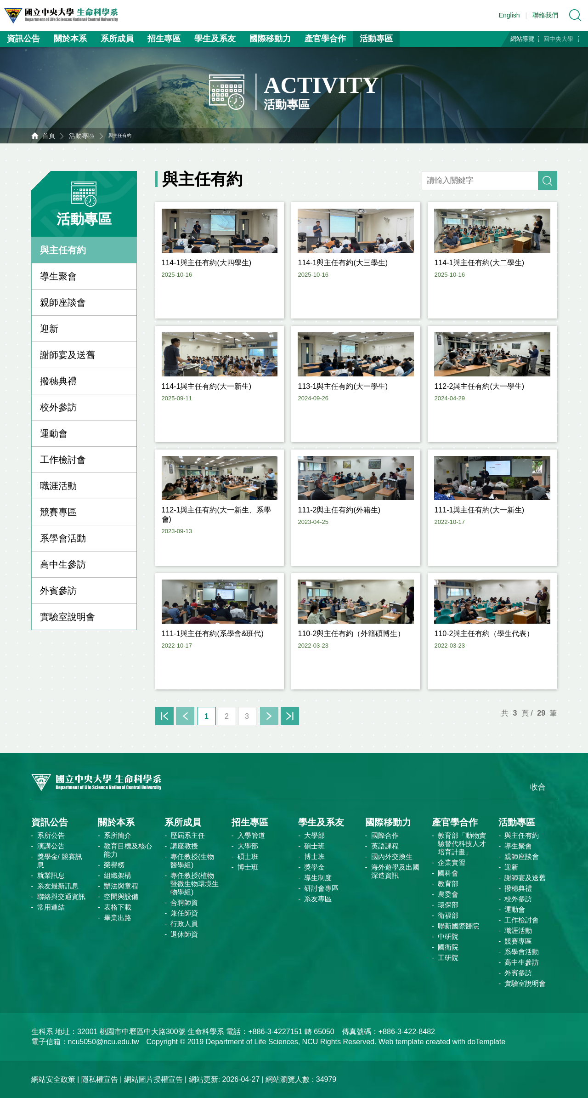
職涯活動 (58, 486)
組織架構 (117, 875)
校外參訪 (58, 407)
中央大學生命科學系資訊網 (69, 15)
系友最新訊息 (58, 886)
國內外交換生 (392, 856)
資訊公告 (23, 38)
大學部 (247, 846)
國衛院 (448, 947)
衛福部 (448, 915)
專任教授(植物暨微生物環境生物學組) (194, 883)
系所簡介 (117, 835)
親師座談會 (63, 302)
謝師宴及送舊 (67, 355)
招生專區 (164, 38)
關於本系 (70, 38)
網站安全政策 (53, 1079)
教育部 (448, 884)
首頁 (48, 135)
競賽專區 (58, 512)
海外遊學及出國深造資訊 (395, 871)
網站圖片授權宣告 (153, 1079)
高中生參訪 (63, 564)
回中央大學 (558, 38)
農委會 (448, 894)
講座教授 (184, 846)
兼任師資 (184, 913)
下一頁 (269, 716)
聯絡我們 (545, 15)
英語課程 (385, 846)
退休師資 (184, 934)
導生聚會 (58, 276)
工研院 (448, 957)
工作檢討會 (63, 460)
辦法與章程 (121, 886)
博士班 (247, 867)
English (509, 15)
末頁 (290, 716)
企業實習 (451, 862)
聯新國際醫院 (458, 926)
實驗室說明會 (67, 617)
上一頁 (185, 716)
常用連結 (51, 907)
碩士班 (247, 856)
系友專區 (318, 899)
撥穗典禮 (58, 381)
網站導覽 (522, 38)
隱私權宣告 (99, 1079)
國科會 (448, 873)
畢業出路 (117, 918)
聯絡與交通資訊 (61, 896)
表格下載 (117, 907)
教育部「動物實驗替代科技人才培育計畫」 (462, 843)
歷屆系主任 (187, 835)
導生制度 (318, 878)
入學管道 (251, 835)
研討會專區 (321, 888)
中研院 (448, 936)
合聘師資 (184, 902)
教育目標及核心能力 (128, 850)
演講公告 (51, 846)
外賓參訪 (58, 591)
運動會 (54, 433)
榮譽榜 (114, 865)
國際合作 (385, 835)
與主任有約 (63, 250)
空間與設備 (121, 896)
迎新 (49, 329)
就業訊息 (51, 875)
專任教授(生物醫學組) (192, 861)
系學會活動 (63, 538)
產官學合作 (325, 38)
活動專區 (376, 38)
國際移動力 (270, 38)
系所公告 (51, 835)
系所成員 (117, 38)
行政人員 (184, 923)
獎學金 (314, 867)
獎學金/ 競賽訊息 (59, 861)
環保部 (448, 905)
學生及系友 (215, 38)
